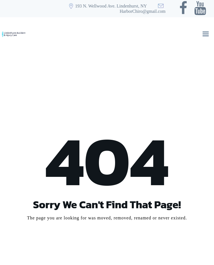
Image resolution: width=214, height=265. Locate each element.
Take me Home (107, 239)
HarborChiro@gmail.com (143, 11)
